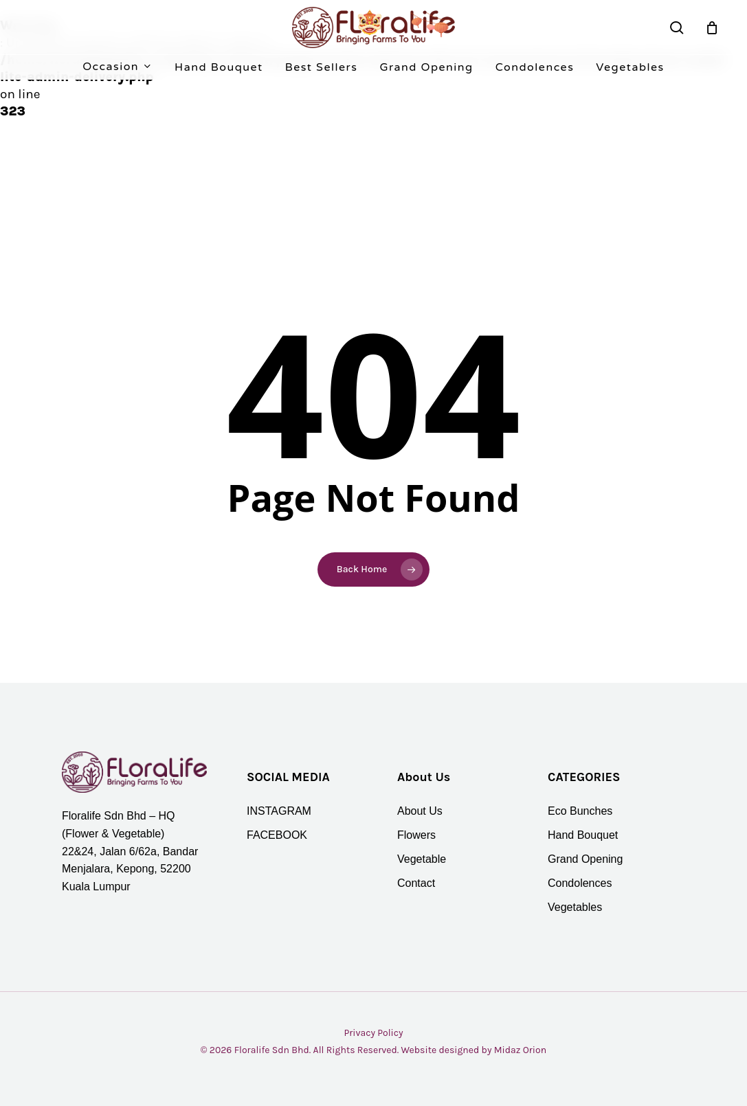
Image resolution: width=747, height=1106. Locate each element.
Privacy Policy (373, 1033)
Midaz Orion (520, 1050)
